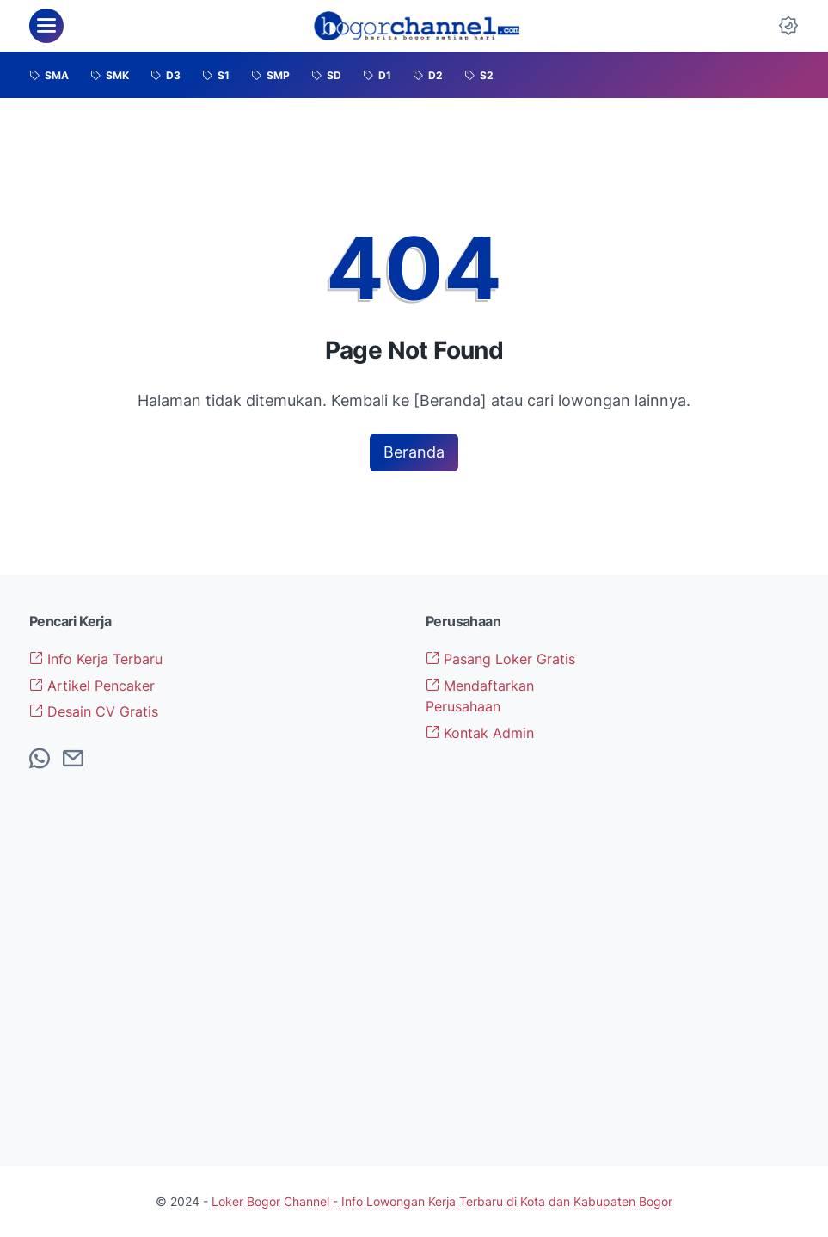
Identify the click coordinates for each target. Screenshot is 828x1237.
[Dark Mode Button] (788, 25)
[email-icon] (73, 759)
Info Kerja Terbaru (96, 659)
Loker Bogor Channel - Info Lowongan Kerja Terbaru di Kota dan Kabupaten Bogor (442, 1201)
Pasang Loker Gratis (500, 659)
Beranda (414, 452)
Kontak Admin (480, 733)
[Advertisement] (711, 870)
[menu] (46, 26)
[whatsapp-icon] (39, 759)
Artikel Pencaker (92, 685)
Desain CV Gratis (93, 711)
